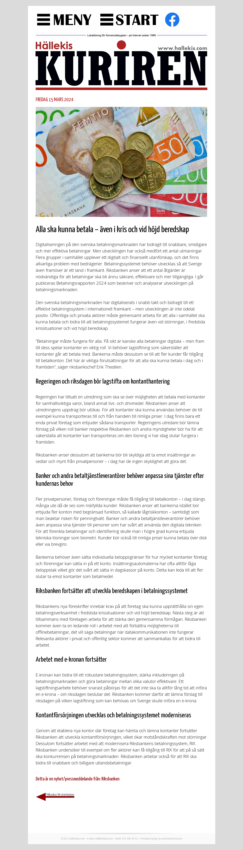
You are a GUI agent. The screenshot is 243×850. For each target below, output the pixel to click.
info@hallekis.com (104, 838)
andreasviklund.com (171, 838)
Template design (149, 838)
